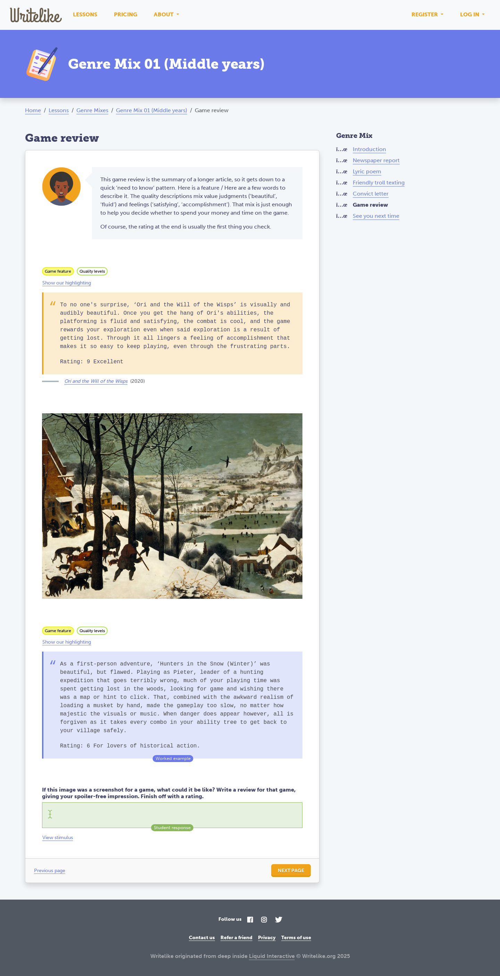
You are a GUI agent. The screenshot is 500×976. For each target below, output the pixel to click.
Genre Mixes (92, 110)
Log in (470, 14)
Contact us (202, 938)
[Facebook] (250, 920)
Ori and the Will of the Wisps (95, 381)
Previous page (49, 871)
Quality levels (92, 271)
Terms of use (296, 938)
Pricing (125, 14)
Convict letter (371, 193)
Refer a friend (236, 938)
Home (33, 110)
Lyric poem (367, 171)
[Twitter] (278, 920)
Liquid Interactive (272, 956)
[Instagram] (264, 920)
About (164, 14)
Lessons (85, 14)
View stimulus (57, 838)
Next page (291, 871)
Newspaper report (376, 160)
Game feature (58, 271)
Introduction (369, 149)
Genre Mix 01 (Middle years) (151, 110)
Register (425, 14)
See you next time (376, 216)
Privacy (267, 938)
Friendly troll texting (379, 182)
